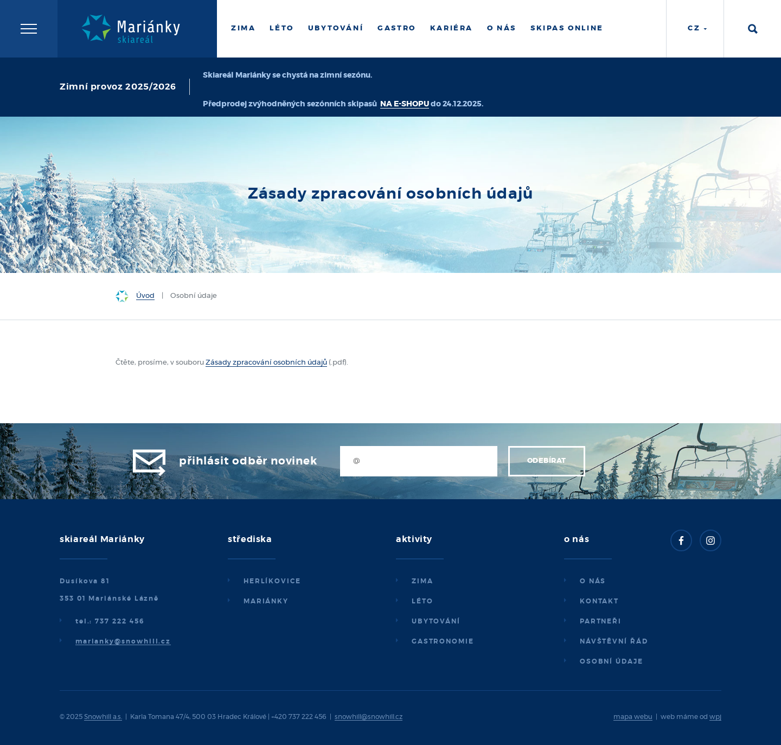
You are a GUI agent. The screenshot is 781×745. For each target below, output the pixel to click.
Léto (281, 28)
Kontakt (599, 601)
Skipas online (567, 28)
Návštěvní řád (614, 641)
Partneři (601, 621)
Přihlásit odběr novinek (248, 461)
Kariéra (451, 28)
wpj (715, 717)
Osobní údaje (611, 661)
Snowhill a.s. (103, 717)
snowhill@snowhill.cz (368, 717)
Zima (243, 28)
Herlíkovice (272, 581)
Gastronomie (443, 641)
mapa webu (632, 717)
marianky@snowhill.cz (123, 641)
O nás (501, 28)
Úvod (145, 296)
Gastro (396, 28)
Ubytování (335, 28)
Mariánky (266, 601)
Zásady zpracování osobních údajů (266, 362)
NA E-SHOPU (404, 104)
